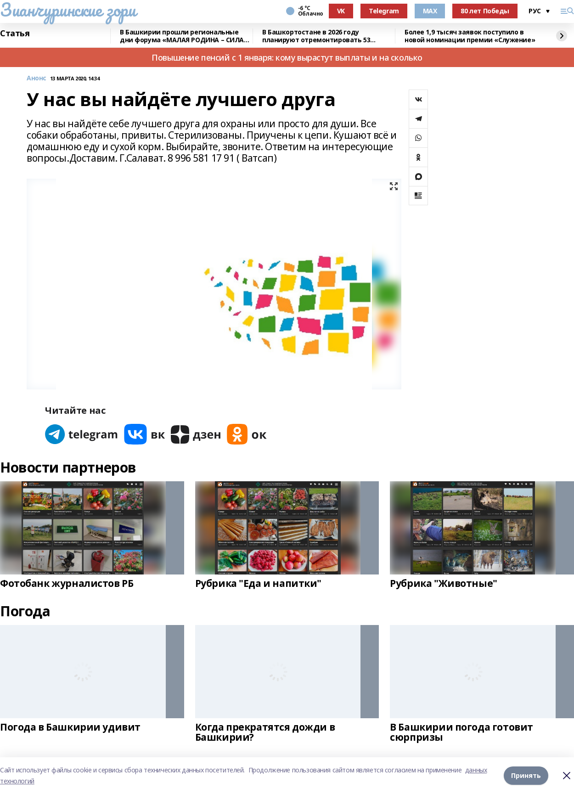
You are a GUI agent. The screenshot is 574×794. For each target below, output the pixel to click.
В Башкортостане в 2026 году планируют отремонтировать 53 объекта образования (316, 36)
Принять (526, 775)
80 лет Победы (485, 10)
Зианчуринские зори (67, 9)
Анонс (36, 78)
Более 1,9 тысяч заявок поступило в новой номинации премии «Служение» (470, 36)
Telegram (384, 10)
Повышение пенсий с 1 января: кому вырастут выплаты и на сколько (287, 57)
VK (341, 10)
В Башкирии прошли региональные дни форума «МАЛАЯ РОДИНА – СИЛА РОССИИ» (182, 36)
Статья (14, 33)
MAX (430, 10)
